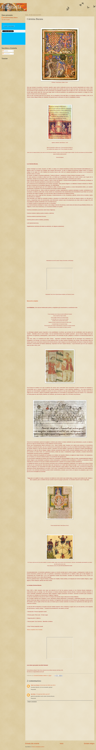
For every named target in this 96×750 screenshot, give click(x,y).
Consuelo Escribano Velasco (10, 17)
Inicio (61, 743)
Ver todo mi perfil (6, 19)
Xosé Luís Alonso (35, 685)
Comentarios (6, 53)
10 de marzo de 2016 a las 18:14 (47, 685)
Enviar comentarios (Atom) (38, 746)
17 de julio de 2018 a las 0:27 (43, 694)
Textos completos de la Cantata (34, 629)
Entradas (5, 51)
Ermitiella (11, 7)
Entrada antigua (89, 743)
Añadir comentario (32, 701)
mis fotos (33, 694)
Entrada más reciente (32, 743)
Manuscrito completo (32, 301)
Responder (33, 689)
